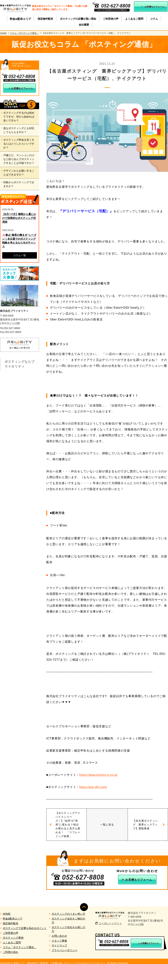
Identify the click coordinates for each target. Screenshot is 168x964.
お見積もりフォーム (154, 7)
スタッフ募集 (59, 937)
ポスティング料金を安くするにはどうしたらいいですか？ (18, 143)
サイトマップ (59, 941)
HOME (3, 33)
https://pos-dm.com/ (93, 787)
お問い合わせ (59, 932)
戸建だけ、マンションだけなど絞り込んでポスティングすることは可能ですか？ (18, 159)
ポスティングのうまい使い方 (68, 910)
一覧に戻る (107, 822)
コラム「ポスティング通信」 (24, 33)
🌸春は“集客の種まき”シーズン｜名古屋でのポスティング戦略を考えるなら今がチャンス (19, 240)
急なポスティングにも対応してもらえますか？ (18, 130)
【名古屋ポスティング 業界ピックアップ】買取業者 (142, 822)
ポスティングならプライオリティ (19, 364)
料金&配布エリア (12, 915)
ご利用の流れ (10, 948)
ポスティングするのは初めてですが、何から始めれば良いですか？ (18, 116)
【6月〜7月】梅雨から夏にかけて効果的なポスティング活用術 (19, 218)
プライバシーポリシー (64, 946)
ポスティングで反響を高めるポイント (25, 924)
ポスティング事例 (13, 934)
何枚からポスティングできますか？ (18, 184)
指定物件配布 (10, 919)
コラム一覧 (19, 255)
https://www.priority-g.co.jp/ (99, 774)
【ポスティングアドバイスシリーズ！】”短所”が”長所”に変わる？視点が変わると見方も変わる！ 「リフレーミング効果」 (71, 822)
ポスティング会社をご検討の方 (68, 917)
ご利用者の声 (10, 929)
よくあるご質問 (12, 939)
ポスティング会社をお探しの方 (68, 925)
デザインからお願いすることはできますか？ (18, 172)
